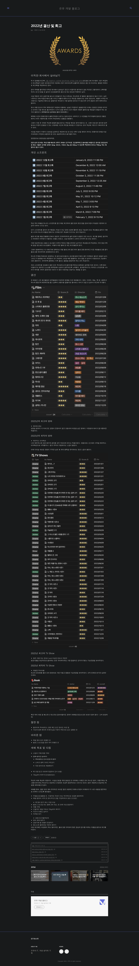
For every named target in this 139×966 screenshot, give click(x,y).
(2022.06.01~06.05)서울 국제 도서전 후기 (43, 857)
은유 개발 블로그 (40, 900)
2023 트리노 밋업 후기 (38, 852)
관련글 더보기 (104, 867)
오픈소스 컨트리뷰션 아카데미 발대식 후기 (43, 854)
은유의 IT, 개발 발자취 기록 (42, 903)
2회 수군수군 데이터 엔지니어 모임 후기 (42, 849)
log (33, 845)
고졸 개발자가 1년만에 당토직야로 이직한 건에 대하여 (64, 81)
